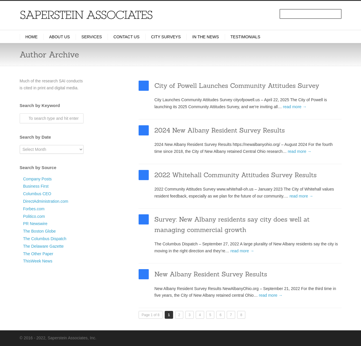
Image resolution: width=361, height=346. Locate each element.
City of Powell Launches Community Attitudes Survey (237, 85)
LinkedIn (286, 337)
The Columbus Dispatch (44, 238)
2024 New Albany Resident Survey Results (220, 130)
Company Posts (37, 179)
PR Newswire (35, 223)
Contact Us (126, 37)
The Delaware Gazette (43, 246)
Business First (36, 186)
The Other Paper (38, 253)
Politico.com (34, 216)
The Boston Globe (39, 231)
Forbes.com (34, 208)
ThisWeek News (37, 261)
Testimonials (245, 37)
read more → (295, 106)
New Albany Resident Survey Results (211, 274)
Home (32, 37)
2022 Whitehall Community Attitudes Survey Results (236, 175)
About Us (59, 37)
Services (91, 37)
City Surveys (166, 37)
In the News (205, 37)
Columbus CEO (37, 193)
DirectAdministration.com (45, 201)
